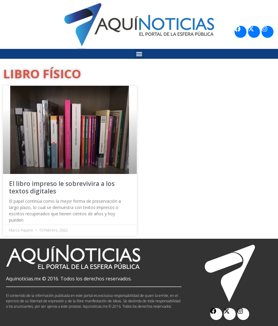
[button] (139, 54)
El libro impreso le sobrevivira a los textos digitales (62, 187)
